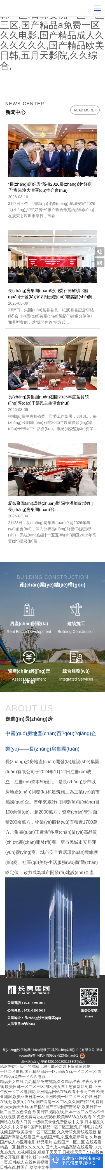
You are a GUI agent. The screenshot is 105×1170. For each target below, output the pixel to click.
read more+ (85, 110)
